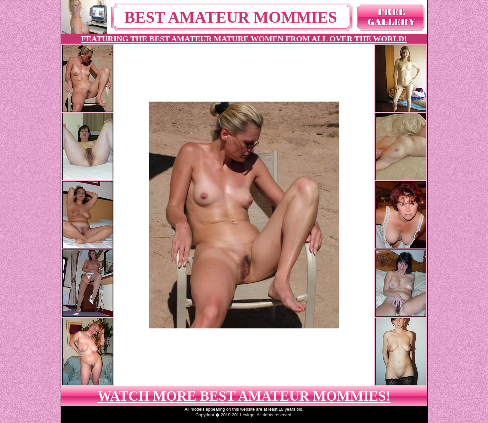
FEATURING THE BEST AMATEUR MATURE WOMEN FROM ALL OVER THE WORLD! (244, 38)
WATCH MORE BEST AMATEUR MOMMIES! (244, 396)
